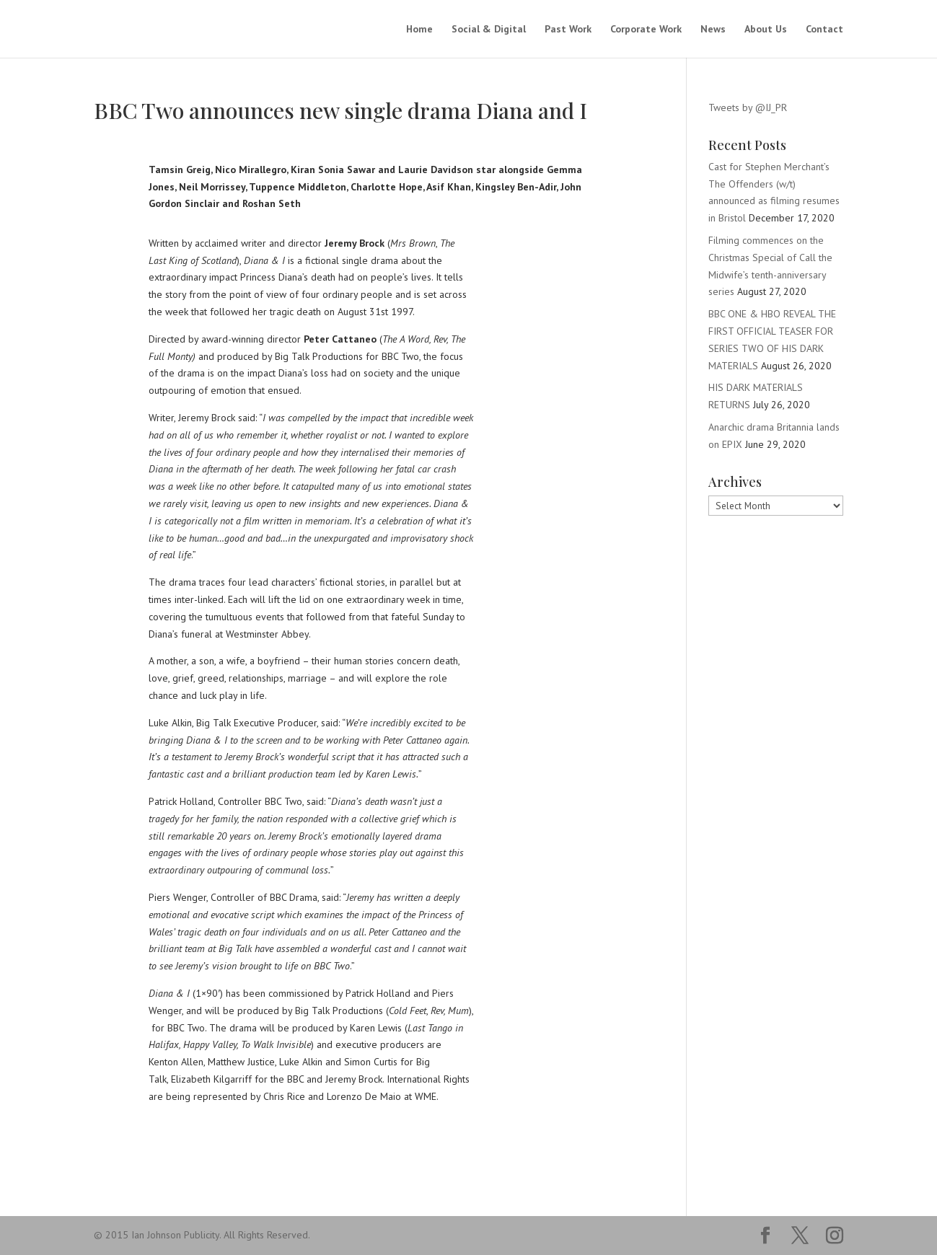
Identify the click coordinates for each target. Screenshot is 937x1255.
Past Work (568, 29)
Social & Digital (489, 29)
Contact (824, 29)
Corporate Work (646, 29)
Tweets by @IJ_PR (747, 107)
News (713, 29)
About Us (765, 29)
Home (419, 29)
